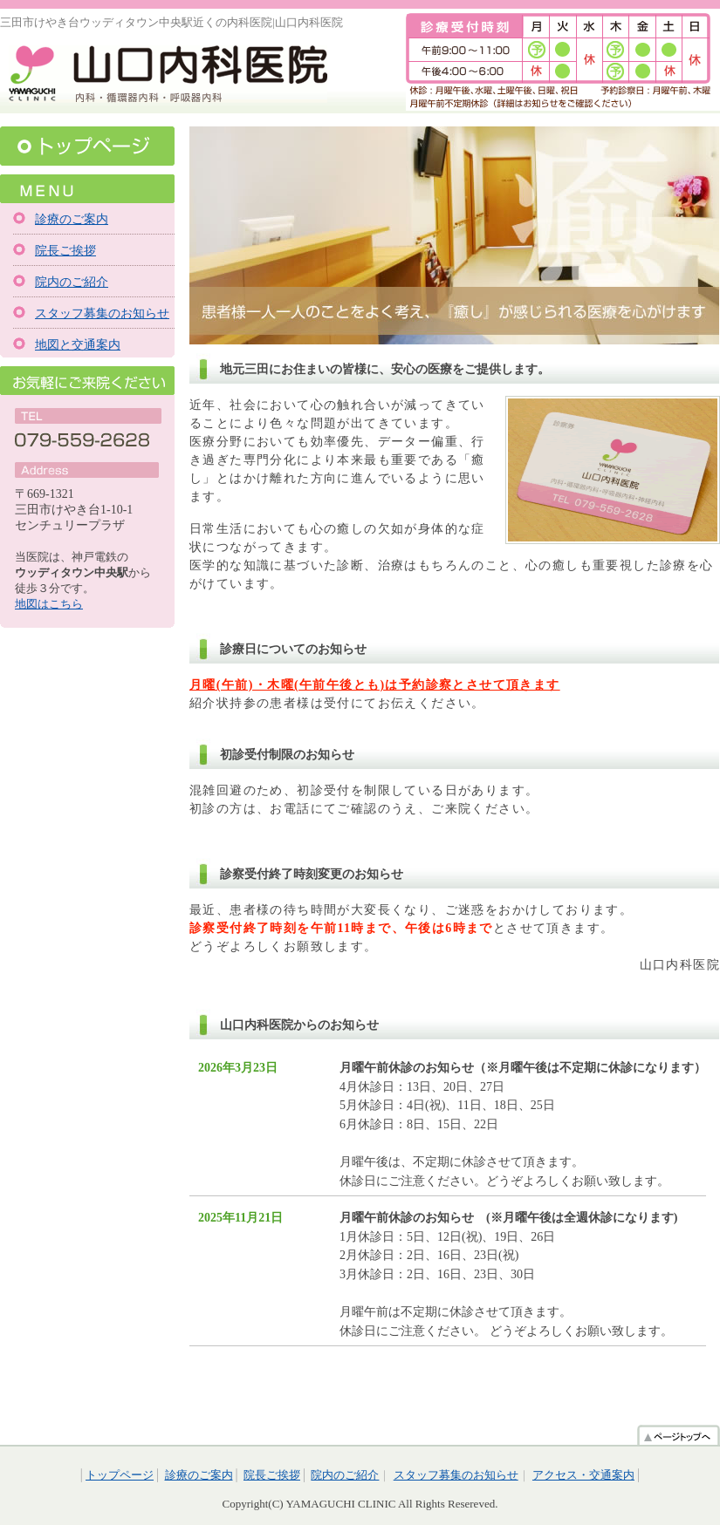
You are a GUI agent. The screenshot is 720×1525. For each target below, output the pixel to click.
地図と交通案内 (77, 344)
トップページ (87, 146)
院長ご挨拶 (65, 250)
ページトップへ (678, 1435)
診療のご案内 (71, 219)
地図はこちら (49, 603)
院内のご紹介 (71, 282)
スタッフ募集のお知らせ (102, 313)
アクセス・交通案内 (583, 1474)
